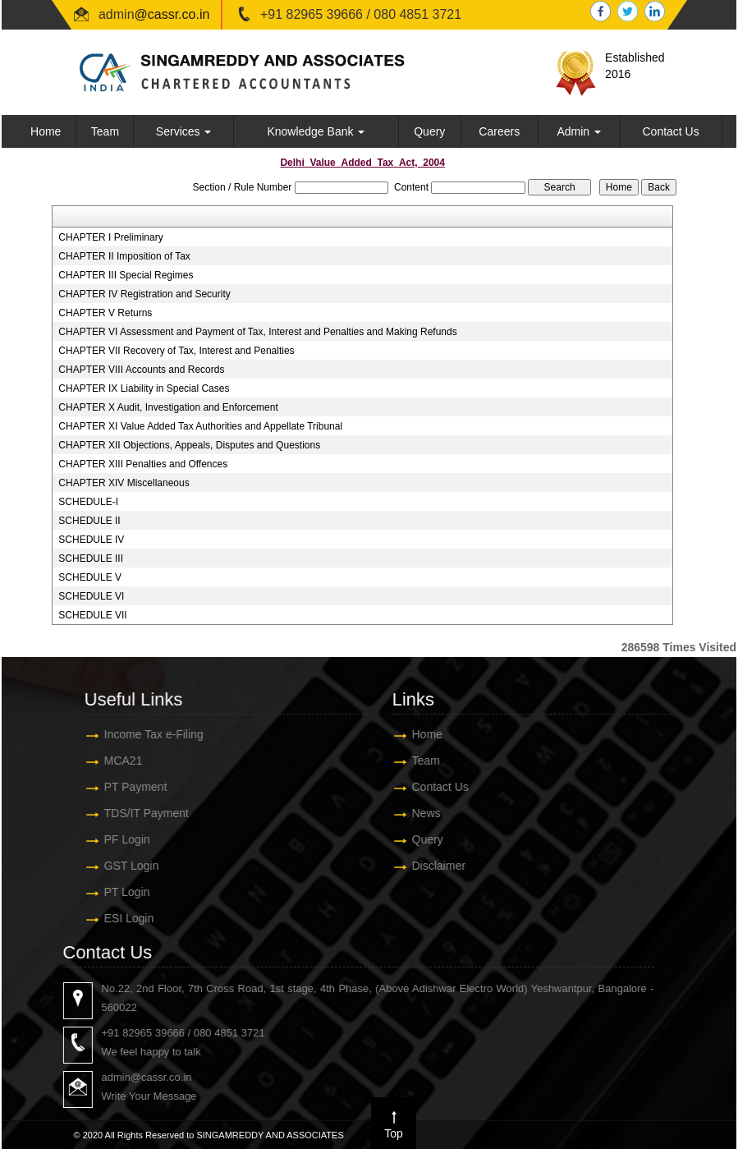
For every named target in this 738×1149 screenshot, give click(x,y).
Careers (499, 131)
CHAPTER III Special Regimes (125, 275)
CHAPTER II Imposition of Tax (124, 256)
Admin (579, 131)
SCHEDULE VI (91, 596)
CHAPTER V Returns (105, 313)
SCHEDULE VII (92, 615)
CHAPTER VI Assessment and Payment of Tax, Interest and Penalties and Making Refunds (257, 332)
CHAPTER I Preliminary (110, 237)
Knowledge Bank (315, 131)
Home (45, 131)
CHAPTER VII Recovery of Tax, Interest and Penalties (176, 350)
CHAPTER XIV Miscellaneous (123, 483)
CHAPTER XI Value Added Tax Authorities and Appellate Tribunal (200, 426)
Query (429, 131)
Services (184, 131)
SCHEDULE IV (91, 539)
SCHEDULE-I (88, 502)
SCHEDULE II (89, 520)
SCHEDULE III (90, 558)
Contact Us (670, 131)
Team (105, 131)
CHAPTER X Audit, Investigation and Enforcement (167, 407)
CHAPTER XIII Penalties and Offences (142, 464)
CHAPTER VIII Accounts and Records (141, 369)
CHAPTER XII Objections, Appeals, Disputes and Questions (189, 445)
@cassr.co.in (172, 14)
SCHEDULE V (89, 577)
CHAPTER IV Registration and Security (144, 294)
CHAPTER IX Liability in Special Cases (143, 388)
